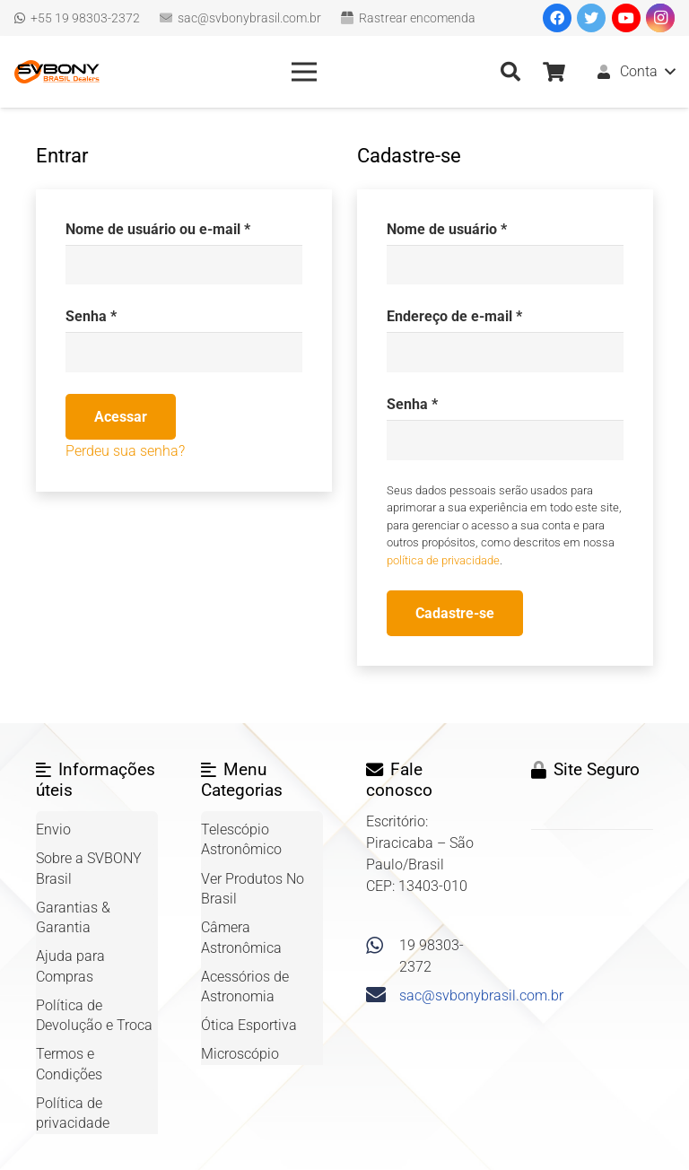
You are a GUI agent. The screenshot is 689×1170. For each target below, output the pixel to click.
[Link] (57, 71)
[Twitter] (591, 18)
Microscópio (240, 1053)
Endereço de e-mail (454, 316)
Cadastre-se (454, 613)
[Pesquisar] (509, 72)
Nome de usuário (447, 229)
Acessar (120, 416)
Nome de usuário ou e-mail (157, 229)
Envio (53, 829)
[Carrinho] (553, 72)
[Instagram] (660, 18)
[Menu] (304, 71)
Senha (91, 316)
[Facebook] (557, 18)
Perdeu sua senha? (125, 450)
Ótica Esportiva (249, 1025)
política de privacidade (443, 560)
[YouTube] (626, 18)
